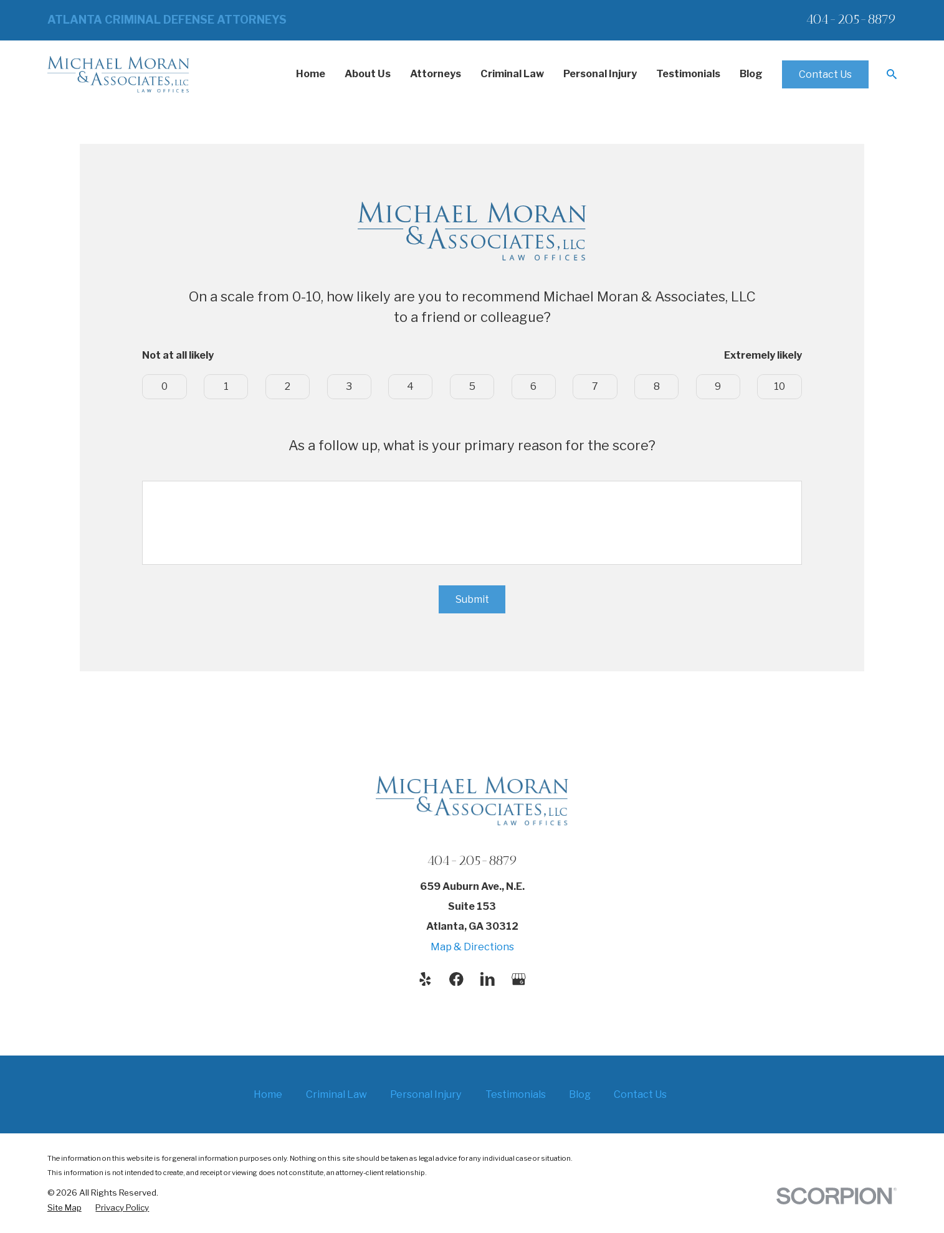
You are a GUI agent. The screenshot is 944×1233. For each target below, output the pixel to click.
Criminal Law (336, 1094)
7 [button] (595, 386)
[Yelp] (425, 979)
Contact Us (825, 74)
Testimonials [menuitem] (688, 73)
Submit (472, 599)
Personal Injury (426, 1094)
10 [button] (779, 386)
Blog (580, 1094)
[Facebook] (456, 979)
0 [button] (164, 386)
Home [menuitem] (310, 73)
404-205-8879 (851, 19)
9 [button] (718, 386)
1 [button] (226, 386)
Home (268, 1094)
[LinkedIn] (487, 979)
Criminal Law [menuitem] (512, 73)
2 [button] (287, 386)
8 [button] (657, 386)
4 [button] (410, 386)
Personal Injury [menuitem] (600, 73)
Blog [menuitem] (751, 73)
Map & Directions (472, 946)
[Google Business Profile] (519, 979)
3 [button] (349, 386)
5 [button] (472, 386)
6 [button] (533, 386)
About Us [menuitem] (368, 73)
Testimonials (515, 1094)
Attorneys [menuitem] (435, 73)
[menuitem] (64, 1208)
